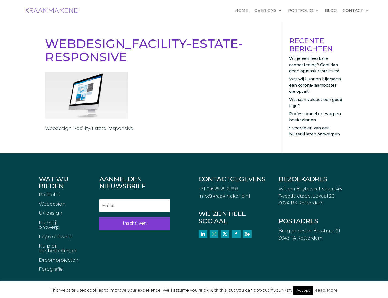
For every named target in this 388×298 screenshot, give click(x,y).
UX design (50, 213)
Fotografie (51, 269)
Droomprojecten (58, 260)
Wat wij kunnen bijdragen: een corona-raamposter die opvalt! (315, 85)
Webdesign (52, 204)
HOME (241, 10)
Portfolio (49, 194)
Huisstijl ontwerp (49, 225)
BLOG (331, 10)
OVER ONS (265, 10)
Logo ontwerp (55, 236)
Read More (326, 290)
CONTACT (353, 10)
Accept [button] (303, 290)
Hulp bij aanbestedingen (58, 249)
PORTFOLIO (300, 10)
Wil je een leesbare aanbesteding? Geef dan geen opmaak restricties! (314, 64)
